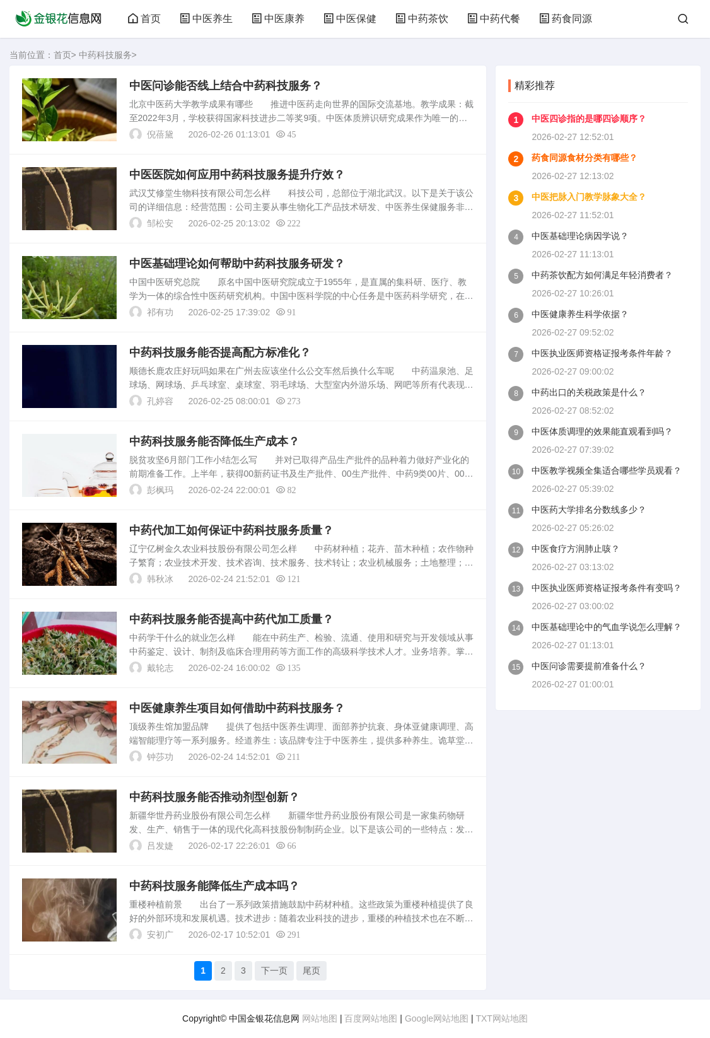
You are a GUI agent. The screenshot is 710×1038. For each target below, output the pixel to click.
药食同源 (565, 18)
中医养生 (206, 18)
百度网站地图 (370, 1018)
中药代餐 (493, 18)
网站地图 (319, 1018)
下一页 (274, 970)
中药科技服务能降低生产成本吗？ (214, 886)
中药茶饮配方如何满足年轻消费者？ (602, 275)
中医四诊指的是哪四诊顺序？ (589, 119)
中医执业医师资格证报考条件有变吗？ (607, 588)
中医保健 (349, 18)
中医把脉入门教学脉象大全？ (589, 197)
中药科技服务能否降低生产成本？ (214, 441)
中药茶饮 (421, 18)
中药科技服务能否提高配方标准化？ (220, 352)
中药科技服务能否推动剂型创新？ (214, 797)
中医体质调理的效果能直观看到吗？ (602, 431)
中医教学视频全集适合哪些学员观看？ (607, 470)
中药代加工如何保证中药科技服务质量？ (231, 530)
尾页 (311, 970)
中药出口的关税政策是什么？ (589, 392)
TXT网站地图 (501, 1018)
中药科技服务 (105, 55)
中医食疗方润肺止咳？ (576, 549)
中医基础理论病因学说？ (580, 236)
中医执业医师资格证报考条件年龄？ (602, 353)
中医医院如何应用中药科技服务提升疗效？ (237, 174)
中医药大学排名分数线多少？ (589, 509)
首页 (144, 18)
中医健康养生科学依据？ (580, 314)
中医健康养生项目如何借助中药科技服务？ (237, 708)
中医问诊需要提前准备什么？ (589, 666)
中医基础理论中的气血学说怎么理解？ (607, 627)
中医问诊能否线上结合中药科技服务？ (225, 85)
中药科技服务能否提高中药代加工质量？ (231, 619)
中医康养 (278, 18)
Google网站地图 (436, 1018)
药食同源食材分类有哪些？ (584, 158)
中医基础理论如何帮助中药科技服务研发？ (237, 263)
